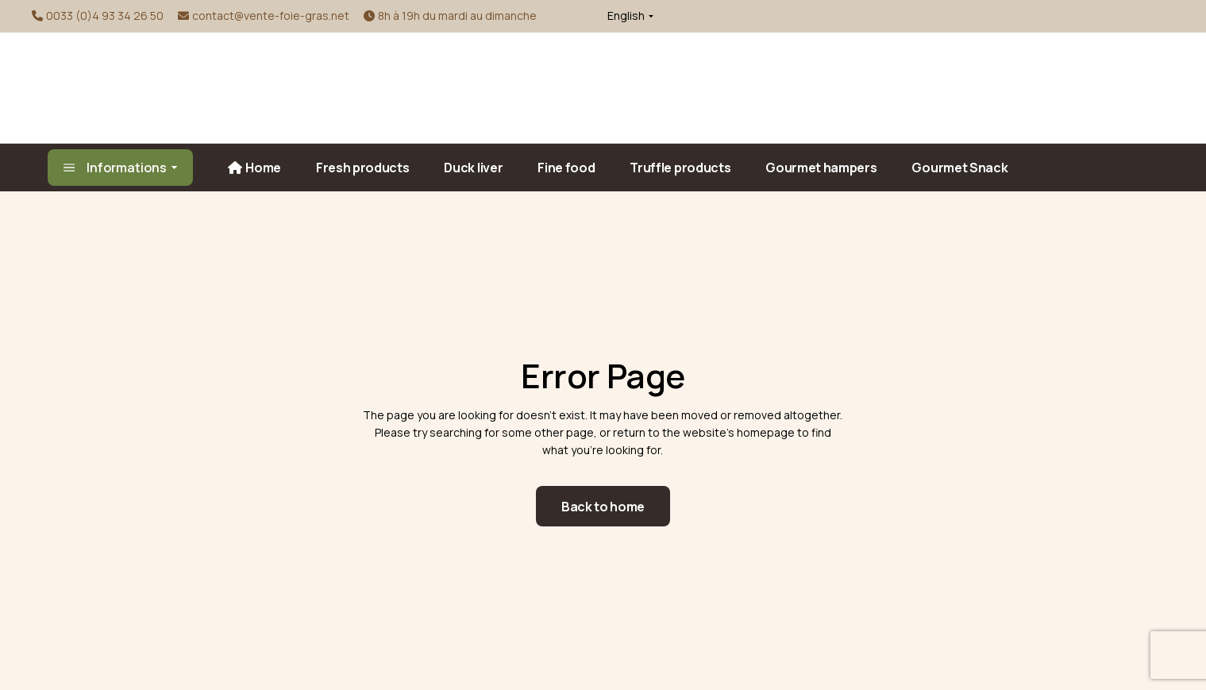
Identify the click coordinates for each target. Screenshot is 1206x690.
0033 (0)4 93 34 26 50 (105, 15)
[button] (626, 16)
